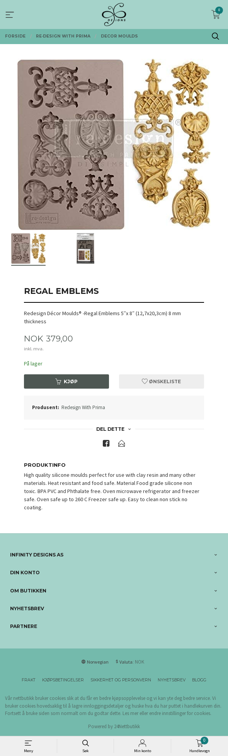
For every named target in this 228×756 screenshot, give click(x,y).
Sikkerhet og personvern (120, 680)
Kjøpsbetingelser (63, 680)
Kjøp (66, 381)
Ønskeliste (161, 381)
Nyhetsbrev (171, 680)
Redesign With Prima (83, 407)
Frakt (29, 680)
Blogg (199, 680)
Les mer (130, 713)
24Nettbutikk (127, 726)
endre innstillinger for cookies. (180, 713)
